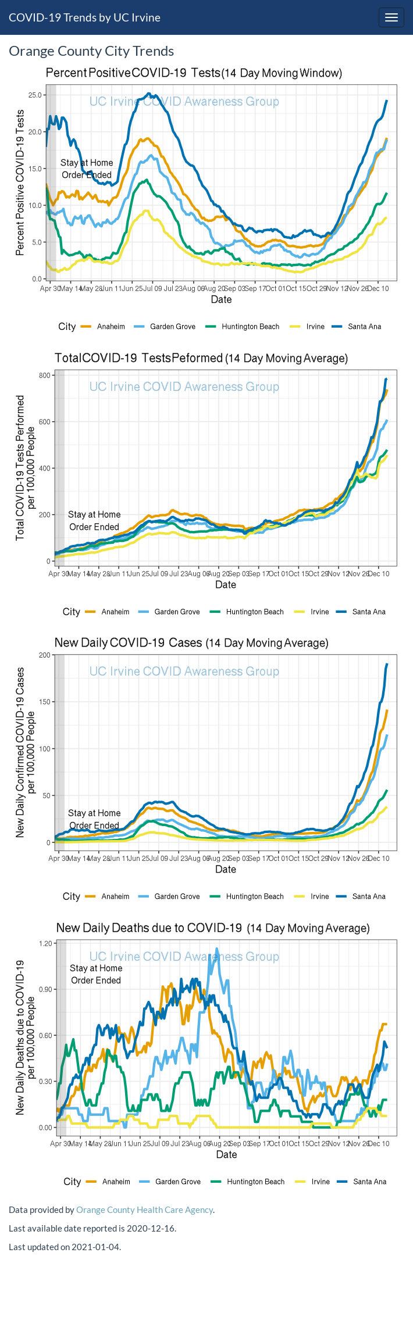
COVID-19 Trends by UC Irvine (85, 17)
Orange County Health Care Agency (144, 1209)
